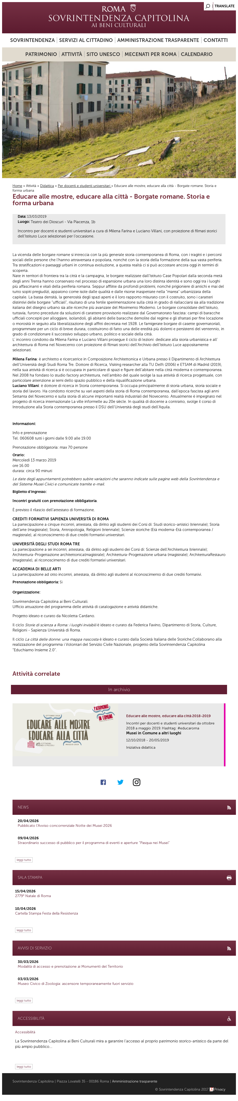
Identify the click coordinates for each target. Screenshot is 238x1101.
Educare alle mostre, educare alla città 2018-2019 (168, 716)
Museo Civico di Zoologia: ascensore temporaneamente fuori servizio (75, 983)
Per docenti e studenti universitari (84, 186)
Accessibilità (25, 1032)
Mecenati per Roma (150, 54)
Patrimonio (41, 54)
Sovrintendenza (32, 40)
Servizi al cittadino (86, 40)
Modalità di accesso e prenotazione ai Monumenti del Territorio (70, 966)
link (221, 761)
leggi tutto (24, 860)
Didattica (47, 186)
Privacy (219, 1089)
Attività (72, 54)
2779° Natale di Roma (33, 896)
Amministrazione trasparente (158, 40)
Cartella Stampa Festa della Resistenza (46, 913)
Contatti (216, 40)
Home (17, 186)
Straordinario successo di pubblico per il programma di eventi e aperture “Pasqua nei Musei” (94, 843)
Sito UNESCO (103, 54)
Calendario (197, 54)
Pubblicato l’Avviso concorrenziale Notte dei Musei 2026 (65, 825)
